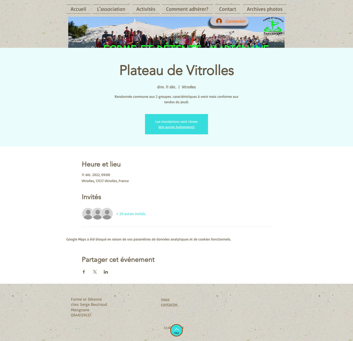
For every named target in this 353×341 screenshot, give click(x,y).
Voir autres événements (176, 127)
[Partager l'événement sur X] (95, 272)
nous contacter (170, 302)
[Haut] (176, 330)
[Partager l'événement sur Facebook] (84, 272)
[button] (111, 9)
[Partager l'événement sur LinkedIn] (106, 272)
